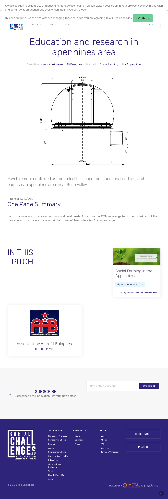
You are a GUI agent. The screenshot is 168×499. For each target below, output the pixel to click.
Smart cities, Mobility (58, 456)
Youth (51, 471)
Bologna (125, 293)
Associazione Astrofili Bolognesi (63, 64)
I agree (143, 18)
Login (103, 436)
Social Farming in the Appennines (120, 64)
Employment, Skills (57, 452)
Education (53, 460)
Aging (51, 448)
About (104, 440)
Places (143, 447)
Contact (104, 448)
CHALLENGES (143, 434)
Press (77, 444)
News (77, 436)
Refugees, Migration (57, 436)
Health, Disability (56, 475)
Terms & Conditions (110, 452)
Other (51, 479)
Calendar (79, 440)
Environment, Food (57, 440)
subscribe (149, 386)
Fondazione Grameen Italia (144, 293)
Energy (51, 444)
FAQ (103, 444)
